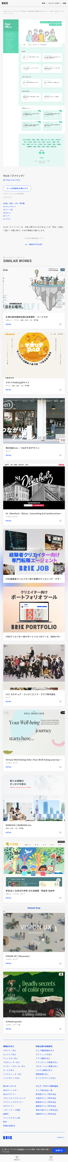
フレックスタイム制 (11, 1118)
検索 (43, 3)
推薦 (64, 3)
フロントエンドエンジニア (14, 1098)
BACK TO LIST (35, 244)
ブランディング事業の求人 (47, 1062)
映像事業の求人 (42, 1074)
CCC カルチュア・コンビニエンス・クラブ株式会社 (31, 694)
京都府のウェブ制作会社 (46, 1114)
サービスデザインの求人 (46, 1078)
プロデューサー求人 (11, 1062)
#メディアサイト (9, 206)
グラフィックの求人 (44, 1054)
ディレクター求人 (10, 1058)
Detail (9, 324)
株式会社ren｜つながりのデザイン (22, 447)
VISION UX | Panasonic (18, 956)
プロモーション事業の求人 (47, 1066)
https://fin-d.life (13, 180)
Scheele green (14, 1021)
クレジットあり (54, 3)
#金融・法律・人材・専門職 (14, 203)
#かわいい (7, 213)
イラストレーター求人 (12, 1074)
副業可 (6, 1114)
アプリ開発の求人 (43, 1058)
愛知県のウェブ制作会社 (46, 1102)
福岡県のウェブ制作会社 (46, 1106)
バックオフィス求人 (11, 1078)
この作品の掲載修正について (34, 238)
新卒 (5, 1121)
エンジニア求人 (9, 1054)
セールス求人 (8, 1070)
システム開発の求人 (44, 1070)
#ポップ (6, 216)
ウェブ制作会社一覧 (44, 1090)
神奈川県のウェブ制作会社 (47, 1110)
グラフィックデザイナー (13, 1102)
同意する (59, 1150)
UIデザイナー (9, 1106)
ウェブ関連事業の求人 (45, 1050)
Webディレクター (10, 1090)
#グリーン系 (8, 209)
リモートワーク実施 (11, 1110)
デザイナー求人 (9, 1050)
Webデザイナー (10, 1094)
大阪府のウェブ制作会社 (46, 1098)
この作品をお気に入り (17, 188)
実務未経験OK (9, 1125)
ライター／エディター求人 (14, 1066)
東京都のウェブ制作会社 (46, 1094)
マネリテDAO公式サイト (18, 382)
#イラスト (7, 219)
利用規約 (21, 1149)
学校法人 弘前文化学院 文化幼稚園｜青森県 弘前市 (30, 890)
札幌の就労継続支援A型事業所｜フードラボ (27, 316)
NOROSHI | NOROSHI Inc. (19, 825)
